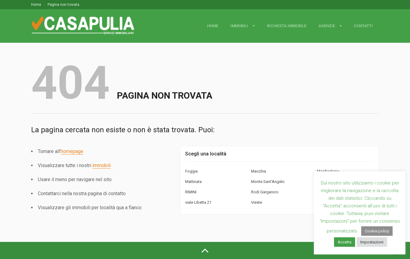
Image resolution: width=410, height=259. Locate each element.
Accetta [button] (344, 242)
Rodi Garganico (265, 192)
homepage (72, 151)
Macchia (258, 171)
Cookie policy (377, 231)
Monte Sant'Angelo (268, 181)
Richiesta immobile (286, 26)
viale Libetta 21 (198, 202)
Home (36, 4)
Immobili (239, 26)
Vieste (256, 202)
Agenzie (326, 26)
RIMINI (190, 192)
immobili (101, 165)
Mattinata (193, 181)
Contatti (363, 26)
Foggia (191, 171)
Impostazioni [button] (371, 242)
